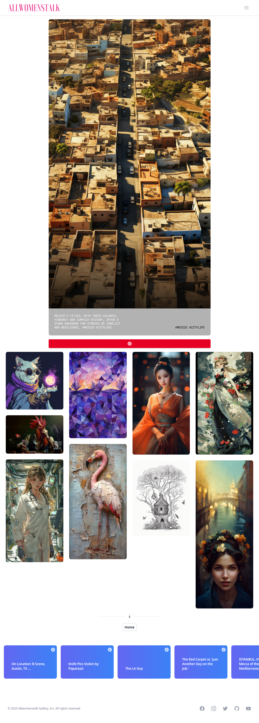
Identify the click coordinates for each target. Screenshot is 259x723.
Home (129, 627)
